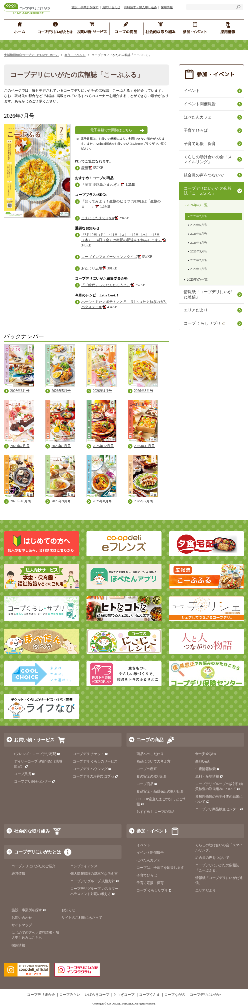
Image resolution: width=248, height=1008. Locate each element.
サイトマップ (22, 925)
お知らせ (68, 910)
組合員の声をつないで (204, 175)
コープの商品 (150, 739)
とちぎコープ (124, 995)
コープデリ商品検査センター (219, 809)
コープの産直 (146, 769)
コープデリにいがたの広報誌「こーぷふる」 (208, 190)
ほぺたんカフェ (198, 117)
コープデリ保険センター (34, 781)
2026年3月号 (198, 251)
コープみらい (69, 995)
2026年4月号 (198, 242)
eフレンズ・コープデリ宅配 (37, 754)
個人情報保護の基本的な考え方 (94, 874)
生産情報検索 (207, 769)
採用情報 (167, 7)
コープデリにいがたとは (37, 852)
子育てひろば (196, 130)
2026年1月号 (198, 269)
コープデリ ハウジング (92, 769)
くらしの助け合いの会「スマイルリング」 (208, 159)
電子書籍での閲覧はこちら (111, 130)
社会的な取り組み (32, 831)
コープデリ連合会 (41, 995)
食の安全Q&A (205, 754)
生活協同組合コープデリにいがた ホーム (31, 55)
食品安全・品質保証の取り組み (162, 791)
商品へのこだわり (150, 754)
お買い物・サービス (34, 739)
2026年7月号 (198, 216)
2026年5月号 (198, 233)
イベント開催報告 (200, 104)
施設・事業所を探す (85, 7)
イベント (192, 90)
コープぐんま (149, 995)
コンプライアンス (83, 866)
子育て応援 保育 (200, 143)
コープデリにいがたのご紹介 (34, 866)
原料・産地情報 (209, 776)
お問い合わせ (111, 7)
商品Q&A (202, 761)
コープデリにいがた (205, 995)
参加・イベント (75, 55)
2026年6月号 (198, 225)
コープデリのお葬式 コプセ (95, 776)
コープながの (174, 995)
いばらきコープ (97, 995)
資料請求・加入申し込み (140, 7)
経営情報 (18, 874)
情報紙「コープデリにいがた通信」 (208, 294)
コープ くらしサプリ (205, 323)
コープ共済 (24, 774)
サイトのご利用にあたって (82, 918)
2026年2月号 (198, 260)
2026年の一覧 (197, 205)
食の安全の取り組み (151, 776)
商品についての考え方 (153, 761)
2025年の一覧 (197, 279)
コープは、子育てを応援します (160, 868)
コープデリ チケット (90, 754)
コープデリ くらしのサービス (95, 761)
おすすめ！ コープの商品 (155, 812)
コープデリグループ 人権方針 (94, 881)
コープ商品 (147, 784)
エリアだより (196, 310)
